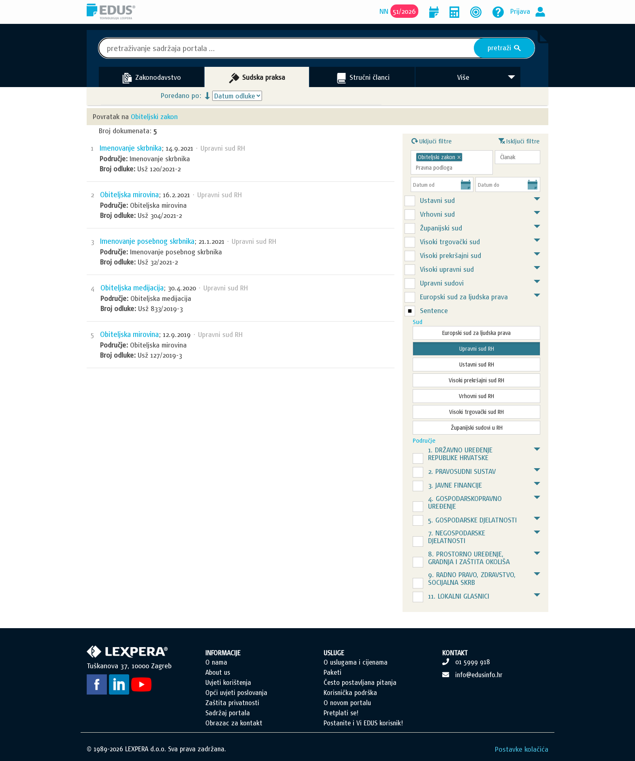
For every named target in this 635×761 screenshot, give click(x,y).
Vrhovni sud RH (476, 396)
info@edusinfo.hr (479, 675)
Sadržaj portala (227, 713)
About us (217, 672)
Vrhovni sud (437, 214)
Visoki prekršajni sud (450, 255)
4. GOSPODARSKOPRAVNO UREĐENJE (465, 502)
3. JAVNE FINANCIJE (455, 485)
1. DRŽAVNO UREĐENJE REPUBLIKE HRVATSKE (460, 453)
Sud (417, 322)
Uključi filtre (431, 139)
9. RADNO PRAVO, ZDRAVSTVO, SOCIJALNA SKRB (472, 578)
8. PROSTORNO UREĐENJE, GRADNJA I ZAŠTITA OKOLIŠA (469, 557)
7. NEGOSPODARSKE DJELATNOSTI (456, 536)
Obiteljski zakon (154, 116)
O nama (216, 662)
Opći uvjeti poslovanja (236, 693)
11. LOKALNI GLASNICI (458, 596)
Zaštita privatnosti (232, 703)
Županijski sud (441, 228)
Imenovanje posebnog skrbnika (147, 241)
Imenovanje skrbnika (131, 148)
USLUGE (334, 653)
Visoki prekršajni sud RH (476, 380)
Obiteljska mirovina (129, 194)
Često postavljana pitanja (360, 682)
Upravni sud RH (476, 348)
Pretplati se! (341, 713)
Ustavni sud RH (476, 364)
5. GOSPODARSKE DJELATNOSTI (472, 520)
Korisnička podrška (350, 693)
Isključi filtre (519, 139)
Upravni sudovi (442, 283)
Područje (424, 440)
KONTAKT (455, 653)
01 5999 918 (472, 662)
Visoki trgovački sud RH (476, 412)
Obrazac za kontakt (233, 723)
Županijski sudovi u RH (477, 427)
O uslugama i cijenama (356, 662)
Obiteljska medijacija (132, 287)
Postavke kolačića (521, 749)
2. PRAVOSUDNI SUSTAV (462, 471)
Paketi (332, 672)
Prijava (520, 11)
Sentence (434, 310)
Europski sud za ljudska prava (464, 297)
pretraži (504, 47)
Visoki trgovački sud (450, 241)
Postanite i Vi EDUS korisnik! (363, 723)
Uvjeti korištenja (228, 682)
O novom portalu (347, 703)
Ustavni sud (437, 200)
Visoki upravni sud (447, 269)
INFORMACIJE (223, 653)
